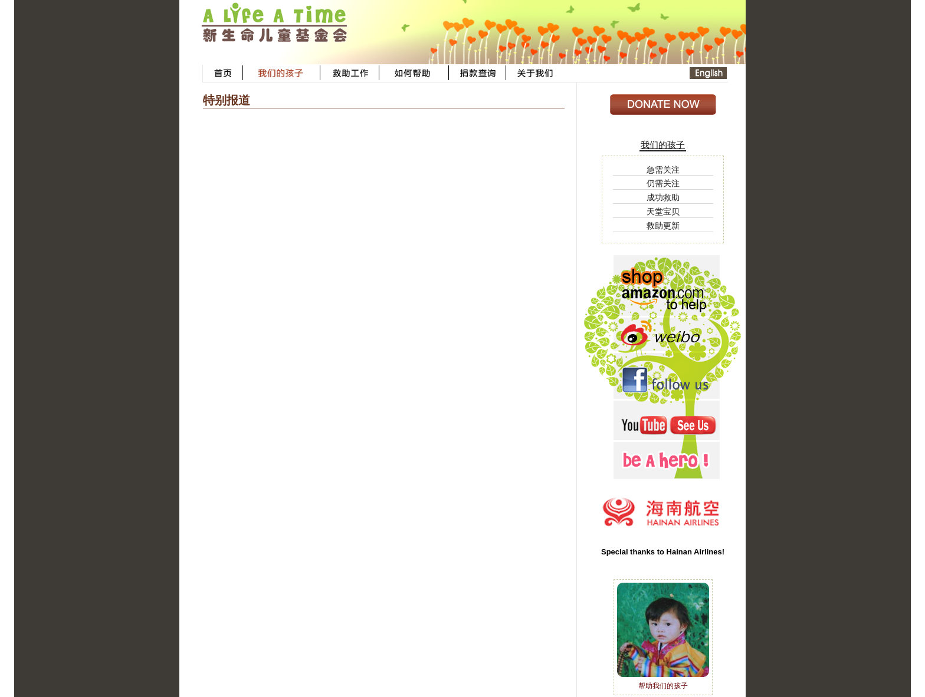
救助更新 (663, 225)
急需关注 (663, 169)
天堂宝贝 (663, 211)
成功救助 (663, 197)
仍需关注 (663, 183)
